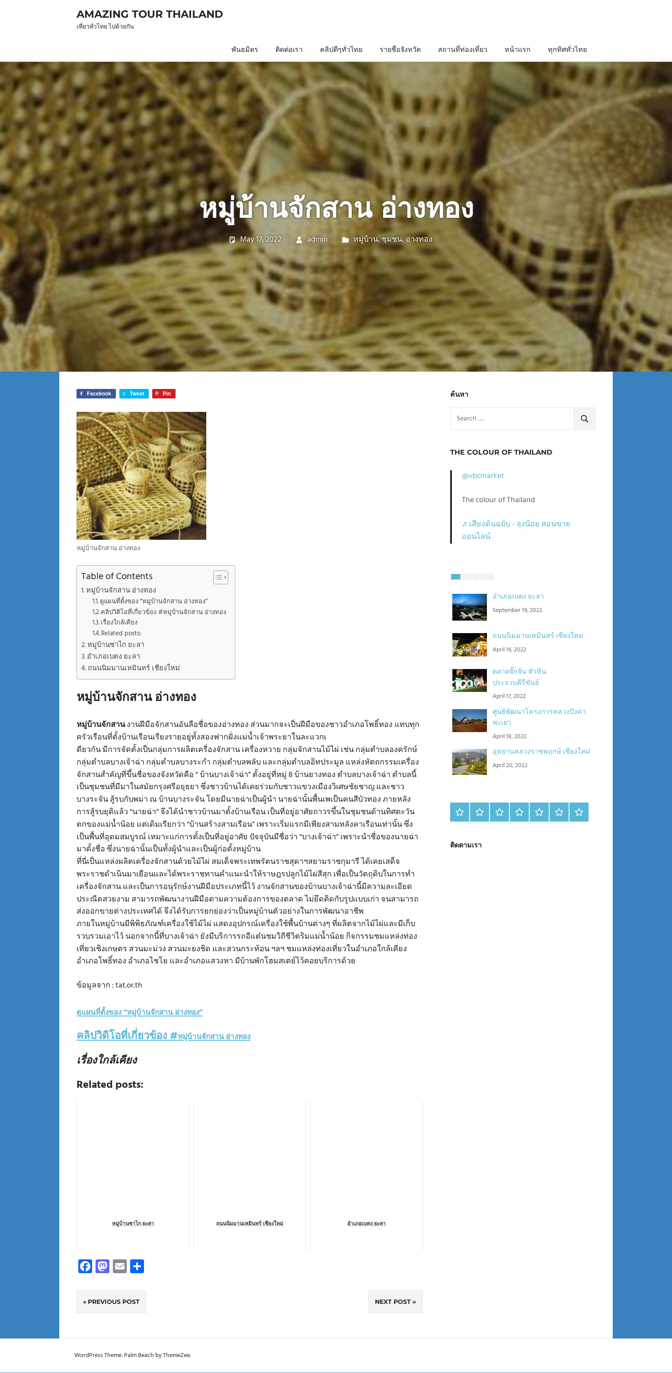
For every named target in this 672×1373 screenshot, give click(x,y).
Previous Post (114, 1302)
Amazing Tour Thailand (150, 14)
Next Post (393, 1302)
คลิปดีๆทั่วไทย (341, 50)
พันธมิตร (244, 50)
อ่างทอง (419, 239)
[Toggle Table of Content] (216, 577)
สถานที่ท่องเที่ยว (462, 50)
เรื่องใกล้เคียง (119, 623)
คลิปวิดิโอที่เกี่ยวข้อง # (163, 1036)
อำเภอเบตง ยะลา (113, 657)
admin (317, 239)
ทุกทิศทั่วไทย (567, 50)
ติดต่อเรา (289, 50)
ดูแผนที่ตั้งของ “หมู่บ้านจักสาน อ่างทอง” (154, 602)
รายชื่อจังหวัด (400, 50)
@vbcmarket (483, 476)
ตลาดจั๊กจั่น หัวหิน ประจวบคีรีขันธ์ (519, 677)
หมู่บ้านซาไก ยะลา (115, 645)
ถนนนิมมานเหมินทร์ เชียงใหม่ (134, 668)
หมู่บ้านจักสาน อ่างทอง (121, 590)
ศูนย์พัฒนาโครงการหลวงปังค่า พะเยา (539, 718)
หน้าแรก (518, 50)
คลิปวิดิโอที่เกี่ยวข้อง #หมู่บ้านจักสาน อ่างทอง (163, 613)
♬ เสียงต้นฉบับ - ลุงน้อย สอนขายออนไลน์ (516, 530)
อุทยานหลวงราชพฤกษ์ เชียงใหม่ (541, 752)
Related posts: (121, 634)
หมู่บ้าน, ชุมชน (377, 239)
